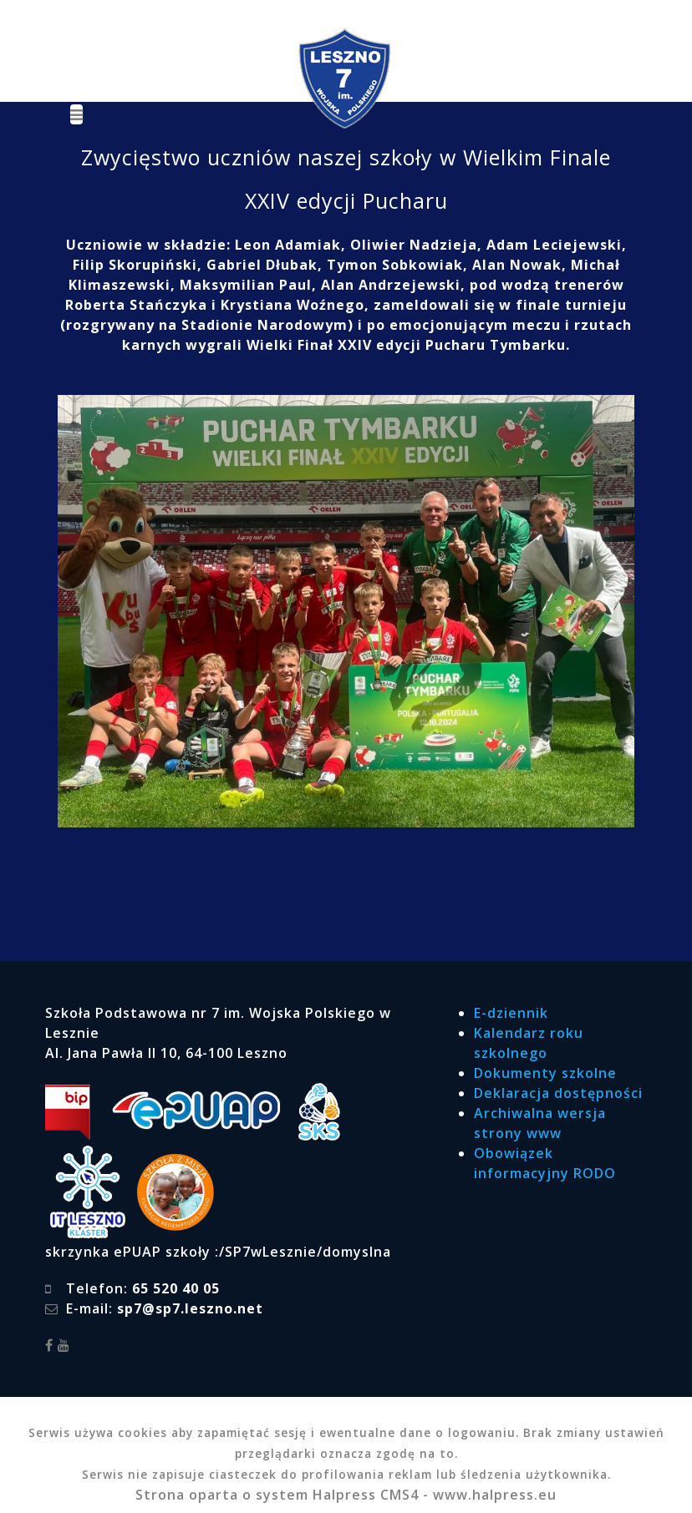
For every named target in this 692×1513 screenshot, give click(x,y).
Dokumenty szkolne (545, 1073)
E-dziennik (511, 1013)
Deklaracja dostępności (558, 1093)
